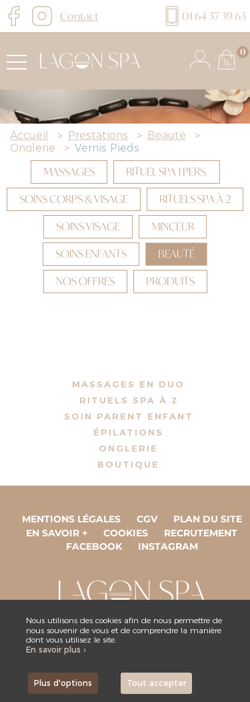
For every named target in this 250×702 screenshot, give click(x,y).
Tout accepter (156, 683)
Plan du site (207, 519)
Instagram (168, 546)
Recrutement (200, 533)
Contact (79, 16)
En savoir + (56, 533)
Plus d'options (63, 683)
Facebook (94, 546)
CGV (147, 519)
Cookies (125, 533)
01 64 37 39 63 (204, 16)
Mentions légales (71, 519)
